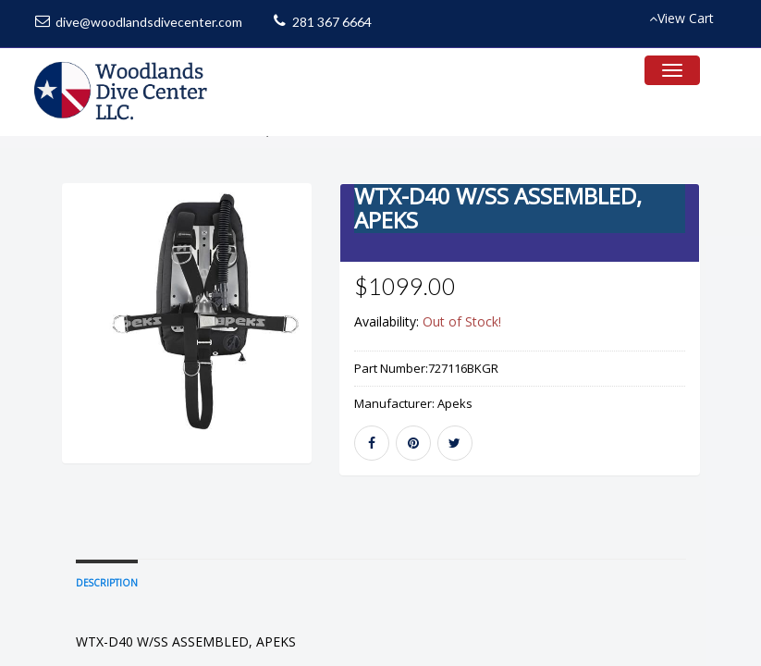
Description (107, 640)
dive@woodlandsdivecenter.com (148, 22)
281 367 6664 (332, 22)
